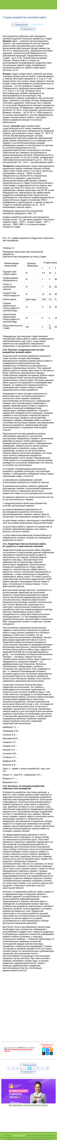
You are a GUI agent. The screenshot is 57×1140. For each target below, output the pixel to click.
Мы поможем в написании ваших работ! (28, 1105)
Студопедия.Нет (18, 1135)
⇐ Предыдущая (20, 24)
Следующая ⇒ (28, 29)
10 (47, 1068)
